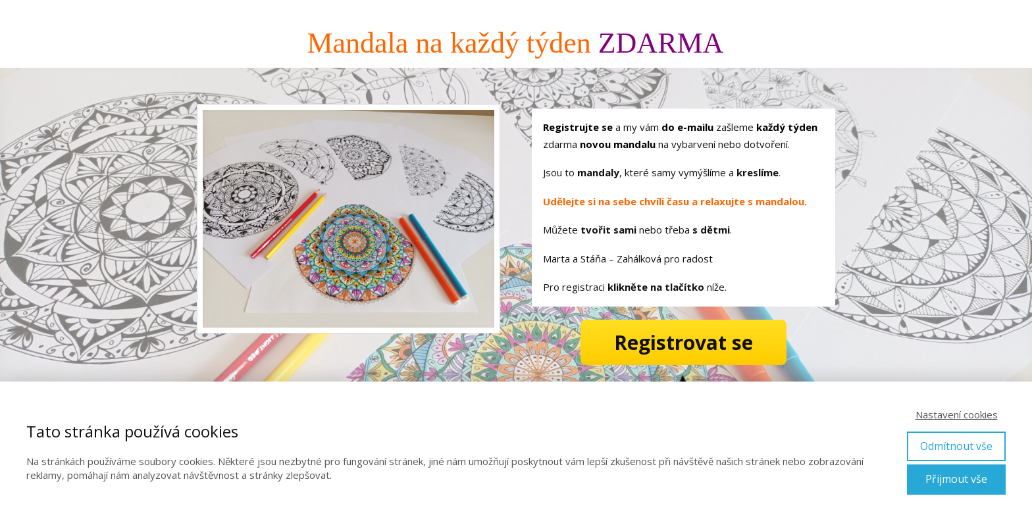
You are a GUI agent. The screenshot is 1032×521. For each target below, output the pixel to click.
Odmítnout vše (956, 446)
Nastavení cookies (957, 414)
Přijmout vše (956, 479)
